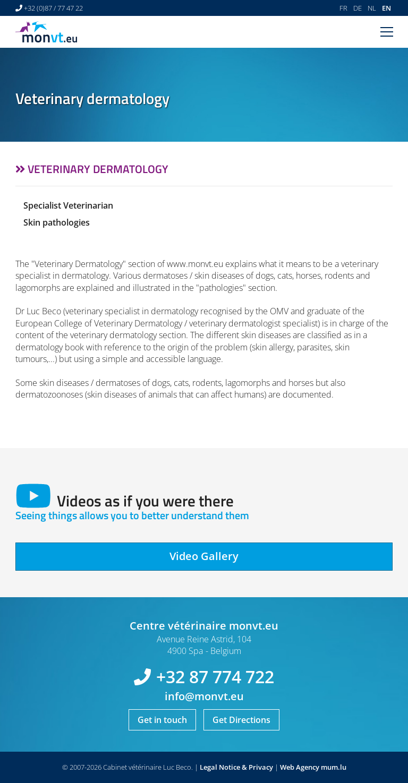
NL (372, 8)
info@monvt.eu (204, 696)
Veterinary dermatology (98, 168)
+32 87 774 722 (215, 676)
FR (343, 8)
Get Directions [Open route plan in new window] (241, 720)
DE (357, 8)
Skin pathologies (56, 222)
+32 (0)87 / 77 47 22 (53, 8)
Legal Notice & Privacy (236, 767)
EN (386, 8)
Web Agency (299, 767)
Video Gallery (204, 556)
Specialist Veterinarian (68, 205)
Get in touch (162, 720)
